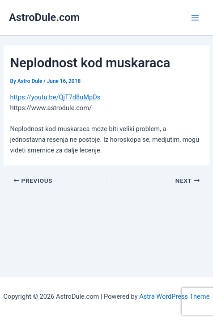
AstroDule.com (44, 17)
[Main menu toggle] (195, 17)
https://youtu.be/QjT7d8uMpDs (55, 97)
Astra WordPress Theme (174, 296)
